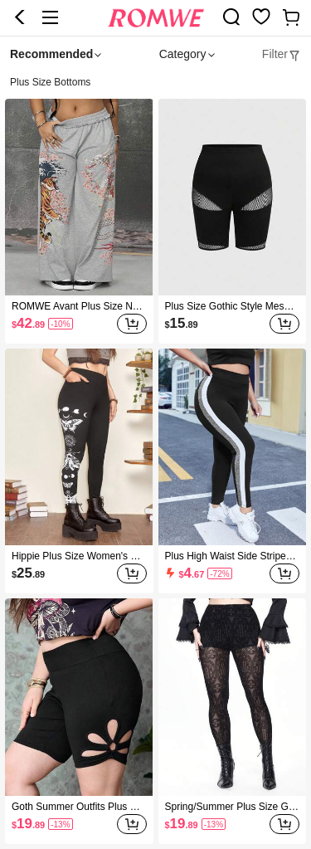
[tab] (281, 55)
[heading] (155, 82)
